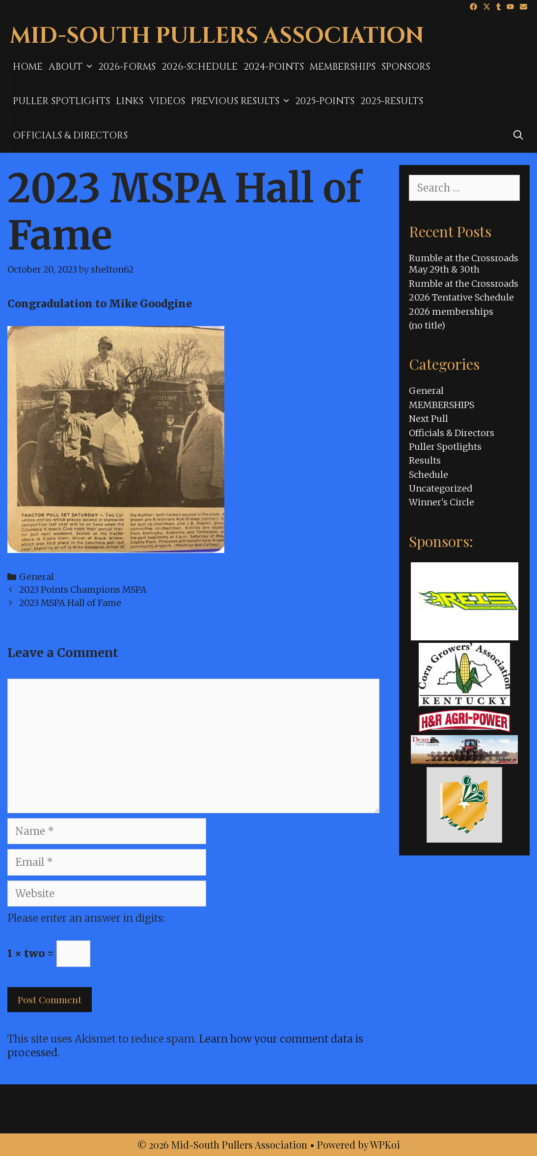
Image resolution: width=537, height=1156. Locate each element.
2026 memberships (451, 311)
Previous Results (241, 101)
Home (28, 66)
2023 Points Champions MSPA (83, 589)
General (36, 576)
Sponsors (405, 66)
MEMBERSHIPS (343, 66)
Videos (167, 101)
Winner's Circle (441, 502)
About (72, 67)
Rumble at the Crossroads (463, 283)
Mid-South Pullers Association (217, 36)
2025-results (391, 101)
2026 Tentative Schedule (461, 297)
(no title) (427, 325)
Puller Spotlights (61, 101)
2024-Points (273, 66)
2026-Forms (127, 66)
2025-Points (324, 101)
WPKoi (385, 1144)
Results (425, 460)
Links (129, 101)
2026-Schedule (199, 66)
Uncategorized (440, 488)
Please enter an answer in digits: (86, 918)
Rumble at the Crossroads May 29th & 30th (463, 263)
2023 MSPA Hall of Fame (70, 602)
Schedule (428, 474)
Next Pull (428, 418)
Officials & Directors (70, 135)
